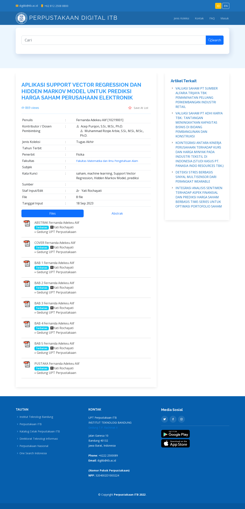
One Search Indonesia (33, 453)
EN (226, 6)
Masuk (224, 18)
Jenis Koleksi (181, 18)
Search (214, 42)
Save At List (138, 110)
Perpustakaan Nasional (34, 446)
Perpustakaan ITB (31, 424)
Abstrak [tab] (117, 216)
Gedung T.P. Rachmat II (103, 427)
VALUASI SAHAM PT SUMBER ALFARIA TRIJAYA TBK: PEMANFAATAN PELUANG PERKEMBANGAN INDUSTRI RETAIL (197, 100)
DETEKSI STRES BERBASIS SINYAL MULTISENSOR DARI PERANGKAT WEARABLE (196, 179)
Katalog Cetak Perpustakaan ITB (40, 431)
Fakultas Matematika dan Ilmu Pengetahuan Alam (107, 163)
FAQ (212, 18)
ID (218, 6)
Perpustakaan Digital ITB (67, 17)
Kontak (199, 18)
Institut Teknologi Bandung (36, 417)
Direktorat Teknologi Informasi (39, 438)
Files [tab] (52, 216)
